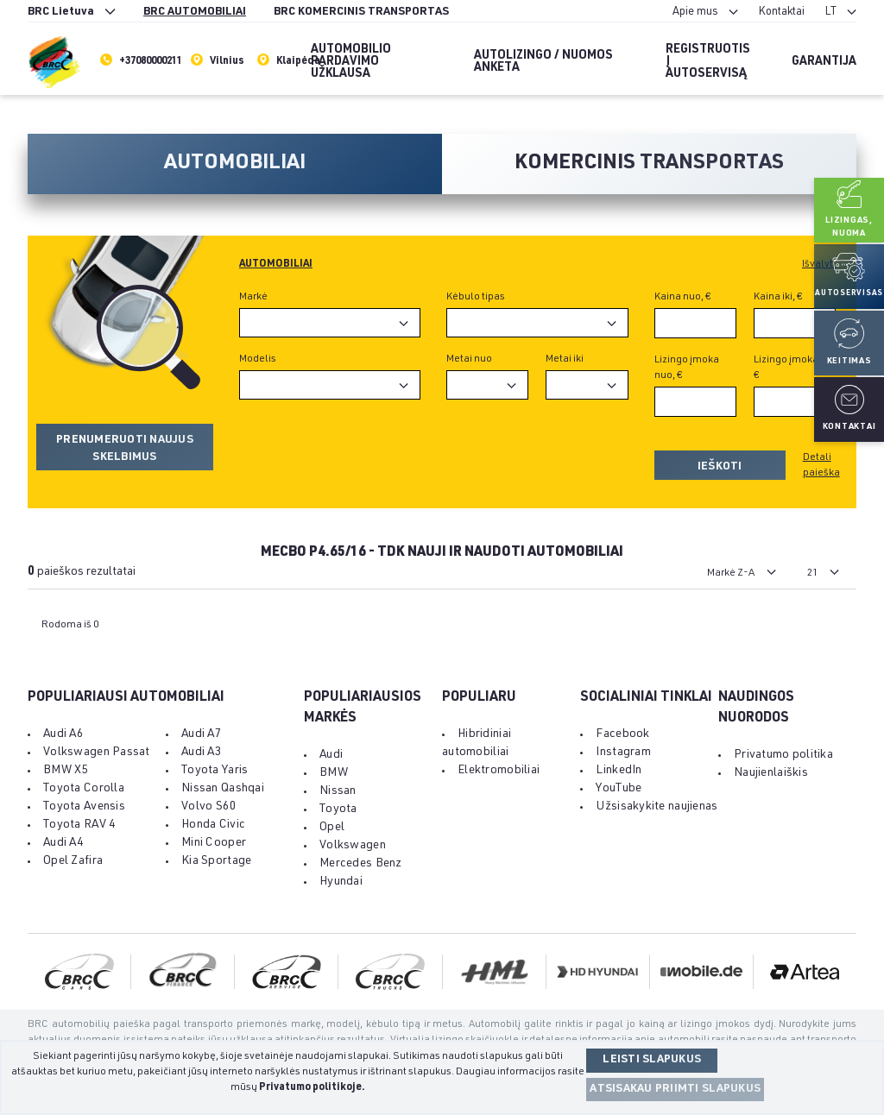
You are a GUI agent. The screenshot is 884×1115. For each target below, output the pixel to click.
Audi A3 (201, 752)
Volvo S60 (209, 807)
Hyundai (341, 882)
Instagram (623, 752)
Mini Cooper (213, 843)
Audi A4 (63, 843)
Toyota (338, 809)
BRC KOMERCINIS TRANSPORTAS (361, 12)
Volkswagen (352, 846)
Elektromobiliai (499, 771)
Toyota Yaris (214, 771)
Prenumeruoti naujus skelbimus (124, 449)
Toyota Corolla (83, 789)
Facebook (622, 734)
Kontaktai (782, 12)
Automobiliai (276, 264)
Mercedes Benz (360, 864)
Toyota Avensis (84, 807)
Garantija (824, 62)
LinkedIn (618, 771)
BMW (333, 773)
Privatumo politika (783, 755)
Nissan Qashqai (222, 789)
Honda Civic (213, 825)
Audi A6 (63, 734)
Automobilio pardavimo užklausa (351, 62)
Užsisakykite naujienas (656, 807)
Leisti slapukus (652, 1060)
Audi (331, 755)
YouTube (618, 789)
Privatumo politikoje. (312, 1087)
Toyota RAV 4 (79, 825)
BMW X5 (66, 771)
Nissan (338, 791)
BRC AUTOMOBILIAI (194, 12)
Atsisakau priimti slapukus (675, 1089)
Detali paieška (821, 465)
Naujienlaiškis (771, 773)
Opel (331, 828)
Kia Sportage (216, 861)
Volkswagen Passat (96, 752)
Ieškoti (720, 467)
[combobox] (329, 322)
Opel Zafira (73, 861)
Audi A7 (201, 734)
